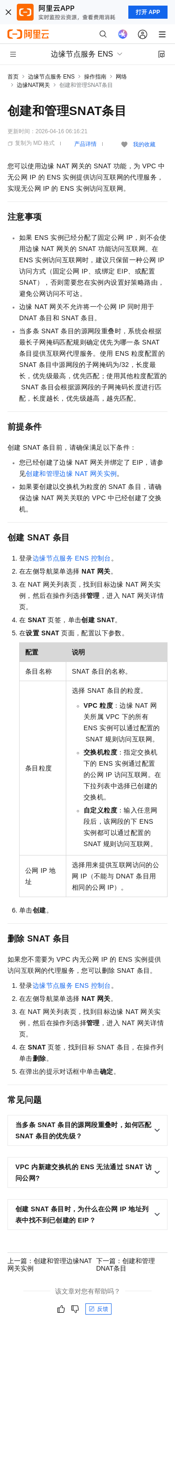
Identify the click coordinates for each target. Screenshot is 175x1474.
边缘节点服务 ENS (51, 76)
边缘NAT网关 (33, 85)
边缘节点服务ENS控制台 (72, 558)
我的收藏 (144, 144)
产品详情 (85, 144)
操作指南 (95, 76)
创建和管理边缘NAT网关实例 (71, 473)
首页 (13, 76)
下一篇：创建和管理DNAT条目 (125, 1264)
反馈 (98, 1309)
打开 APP (148, 12)
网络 (121, 76)
